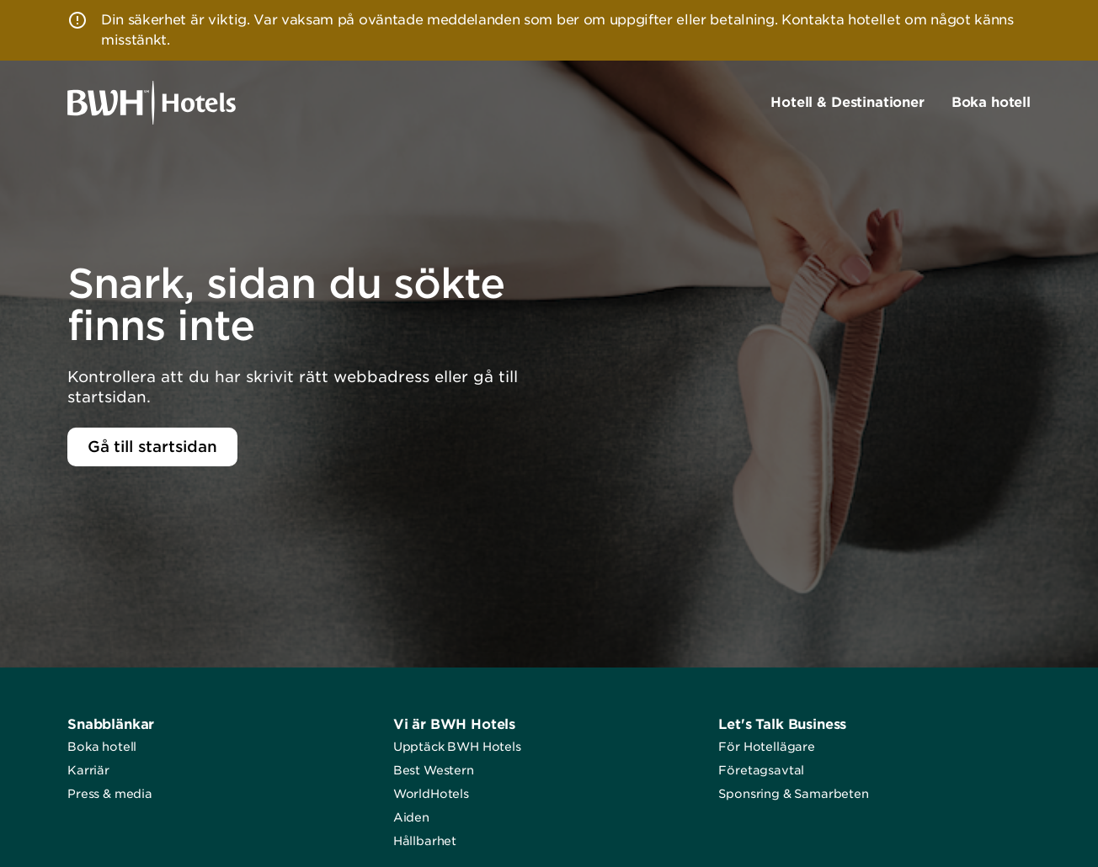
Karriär (88, 770)
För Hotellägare (766, 746)
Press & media (109, 794)
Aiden (411, 817)
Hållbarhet (424, 841)
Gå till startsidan (152, 446)
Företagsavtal (761, 770)
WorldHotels (431, 794)
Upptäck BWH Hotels (457, 746)
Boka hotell (101, 746)
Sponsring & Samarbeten (793, 794)
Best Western (433, 770)
